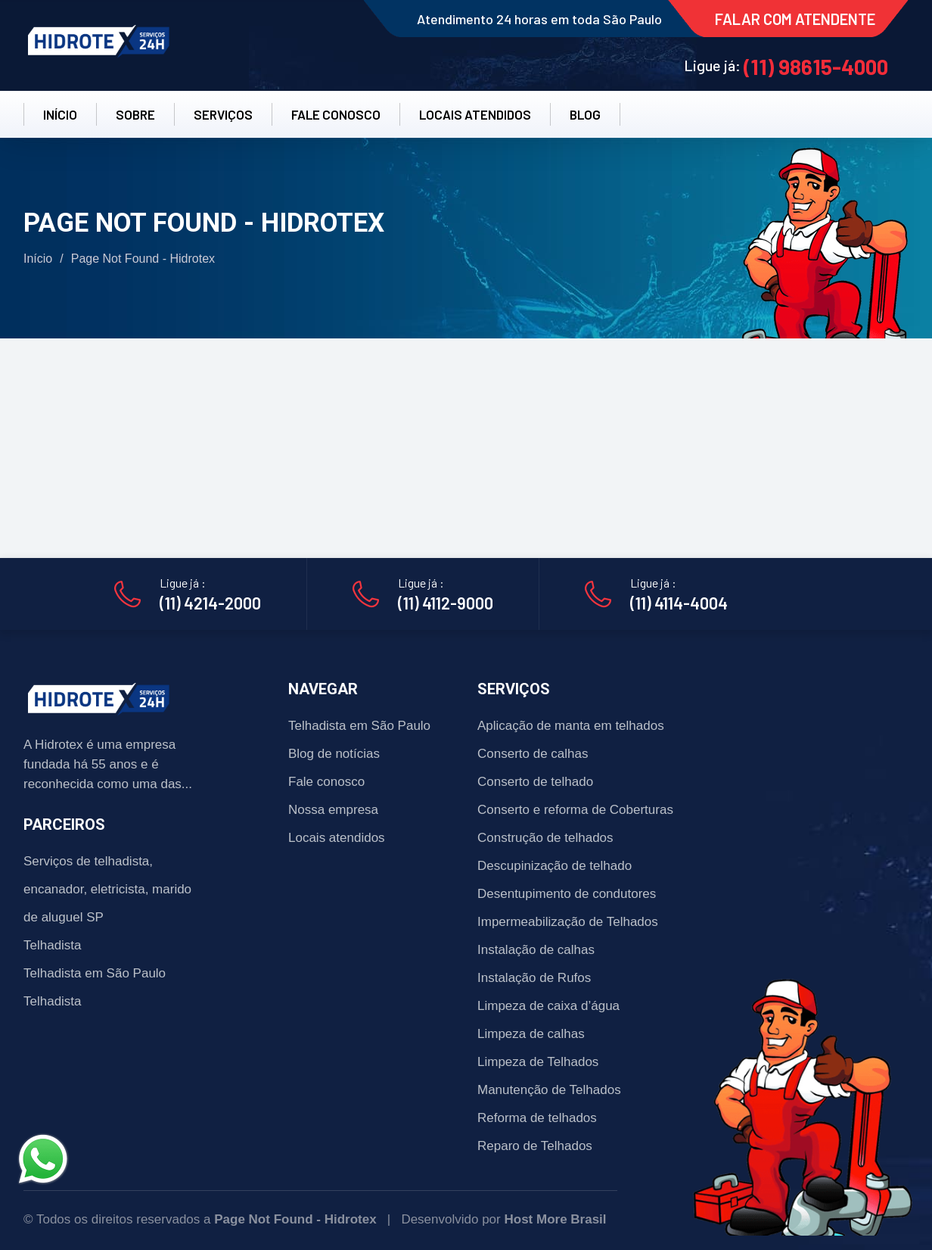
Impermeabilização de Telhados (567, 922)
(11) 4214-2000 (210, 603)
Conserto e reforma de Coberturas (575, 810)
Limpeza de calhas (531, 1034)
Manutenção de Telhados (549, 1090)
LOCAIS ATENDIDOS (475, 114)
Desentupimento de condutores (566, 894)
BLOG (585, 114)
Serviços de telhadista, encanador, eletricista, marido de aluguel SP (107, 889)
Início (37, 258)
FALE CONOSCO (336, 114)
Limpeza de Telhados (537, 1062)
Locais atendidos (336, 838)
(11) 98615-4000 (816, 66)
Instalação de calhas (536, 950)
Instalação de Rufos (534, 978)
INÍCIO (60, 114)
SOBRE (135, 114)
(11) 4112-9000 (445, 603)
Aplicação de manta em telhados (570, 726)
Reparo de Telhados (534, 1146)
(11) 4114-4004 (679, 603)
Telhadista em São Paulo (94, 973)
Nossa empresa (333, 810)
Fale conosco (326, 782)
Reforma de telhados (537, 1118)
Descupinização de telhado (554, 866)
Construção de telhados (545, 838)
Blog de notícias (334, 754)
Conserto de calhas (532, 754)
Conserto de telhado (535, 782)
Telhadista (52, 945)
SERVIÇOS (223, 114)
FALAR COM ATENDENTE (795, 19)
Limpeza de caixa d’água (548, 1006)
